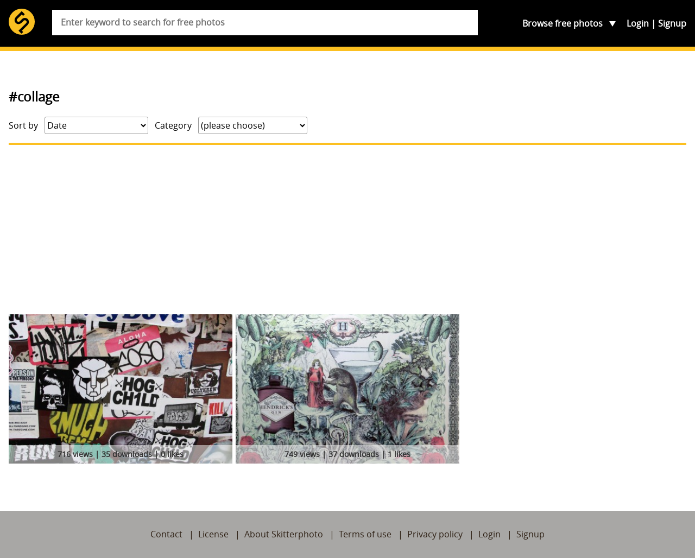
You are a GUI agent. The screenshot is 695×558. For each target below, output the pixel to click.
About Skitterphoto (283, 534)
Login (638, 23)
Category (173, 125)
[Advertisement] (347, 230)
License (213, 534)
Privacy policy (435, 534)
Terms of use (365, 534)
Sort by (23, 125)
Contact (166, 534)
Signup (672, 23)
